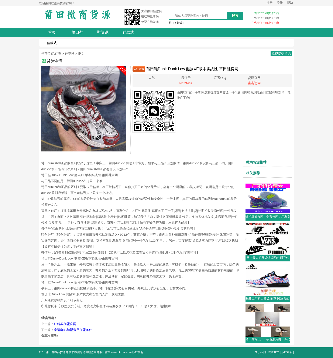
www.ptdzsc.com (121, 352)
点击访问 (254, 83)
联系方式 (273, 352)
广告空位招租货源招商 (265, 13)
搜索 (235, 15)
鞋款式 (52, 43)
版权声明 (286, 352)
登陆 (280, 2)
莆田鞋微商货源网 (57, 352)
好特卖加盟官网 (65, 324)
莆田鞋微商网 (91, 352)
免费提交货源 (281, 53)
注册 (269, 2)
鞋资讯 (69, 53)
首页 (58, 53)
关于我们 (260, 352)
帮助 (290, 2)
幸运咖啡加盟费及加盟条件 (73, 330)
